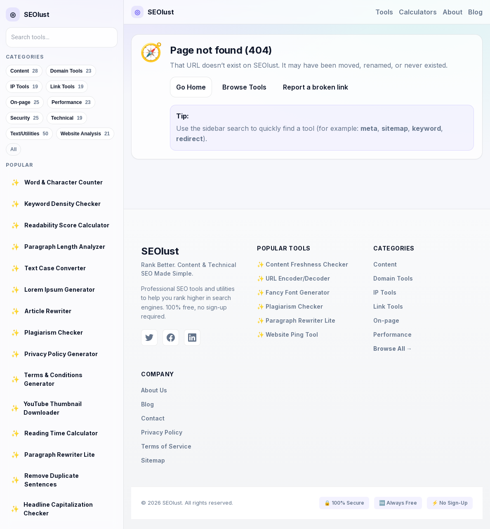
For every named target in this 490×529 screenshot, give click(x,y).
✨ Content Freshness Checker (302, 264)
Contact (153, 418)
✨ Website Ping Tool (287, 334)
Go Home (191, 87)
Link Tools (388, 306)
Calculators (418, 12)
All (13, 149)
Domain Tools (393, 278)
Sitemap (153, 460)
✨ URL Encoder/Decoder (293, 278)
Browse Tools (244, 87)
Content (385, 264)
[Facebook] (171, 337)
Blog (475, 12)
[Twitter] (149, 337)
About (452, 12)
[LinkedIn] (192, 337)
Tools (384, 12)
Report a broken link (315, 87)
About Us (154, 390)
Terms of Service (166, 446)
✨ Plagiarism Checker (290, 306)
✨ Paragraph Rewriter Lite (296, 320)
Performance (392, 334)
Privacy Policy (161, 432)
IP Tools (384, 292)
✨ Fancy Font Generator (293, 292)
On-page (386, 320)
